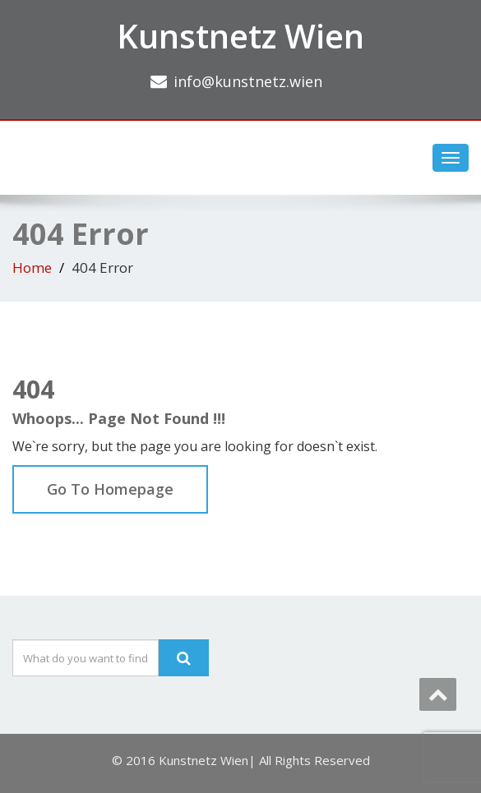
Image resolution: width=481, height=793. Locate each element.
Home (32, 267)
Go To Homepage (110, 489)
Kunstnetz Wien (240, 35)
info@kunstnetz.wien (247, 81)
